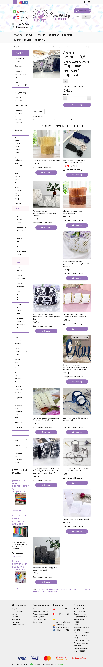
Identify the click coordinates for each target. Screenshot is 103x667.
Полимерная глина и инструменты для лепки (19, 519)
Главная (18, 35)
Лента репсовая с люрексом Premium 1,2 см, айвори (46, 419)
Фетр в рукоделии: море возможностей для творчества (20, 484)
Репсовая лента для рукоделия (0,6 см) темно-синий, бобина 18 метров (75, 367)
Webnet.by (62, 664)
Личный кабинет (39, 609)
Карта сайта (37, 622)
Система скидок (23, 40)
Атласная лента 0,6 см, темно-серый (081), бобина (76, 469)
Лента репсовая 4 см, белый (76, 519)
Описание (38, 111)
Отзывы (30, 35)
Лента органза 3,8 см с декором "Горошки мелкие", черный (64, 47)
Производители (39, 617)
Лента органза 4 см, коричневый (72, 212)
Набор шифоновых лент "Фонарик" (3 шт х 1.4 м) (74, 161)
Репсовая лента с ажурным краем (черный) (45, 568)
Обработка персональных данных (17, 611)
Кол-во (66, 95)
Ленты (20, 47)
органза (45, 589)
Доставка (53, 35)
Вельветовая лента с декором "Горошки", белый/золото (76, 263)
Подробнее (17, 511)
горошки (36, 591)
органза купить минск (48, 591)
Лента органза (32, 47)
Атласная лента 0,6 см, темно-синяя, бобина (76, 419)
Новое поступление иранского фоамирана (19, 565)
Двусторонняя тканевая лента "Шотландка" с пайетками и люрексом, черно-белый (46, 470)
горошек (86, 589)
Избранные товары (40, 611)
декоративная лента (57, 589)
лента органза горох (74, 589)
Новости (67, 35)
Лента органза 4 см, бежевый (46, 160)
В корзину (77, 105)
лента (39, 589)
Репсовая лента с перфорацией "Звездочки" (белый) (45, 213)
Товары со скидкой (40, 614)
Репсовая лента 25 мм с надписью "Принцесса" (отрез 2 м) (46, 316)
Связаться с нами (39, 619)
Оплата (41, 35)
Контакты (40, 40)
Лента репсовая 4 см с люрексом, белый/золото (74, 315)
